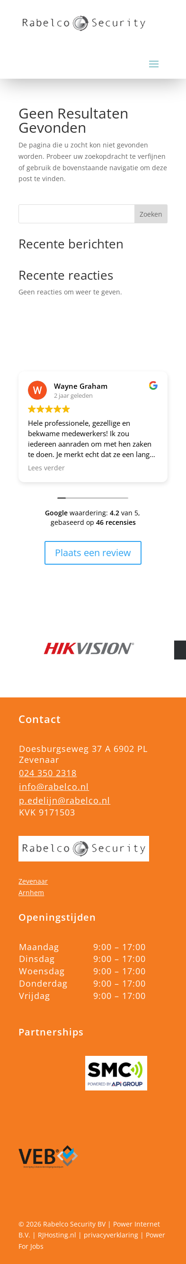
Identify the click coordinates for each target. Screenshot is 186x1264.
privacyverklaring (111, 1234)
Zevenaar (33, 881)
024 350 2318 (48, 773)
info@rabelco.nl (54, 786)
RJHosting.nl (57, 1234)
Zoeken (151, 214)
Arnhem (31, 892)
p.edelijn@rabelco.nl (64, 800)
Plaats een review (93, 552)
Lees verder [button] (46, 468)
